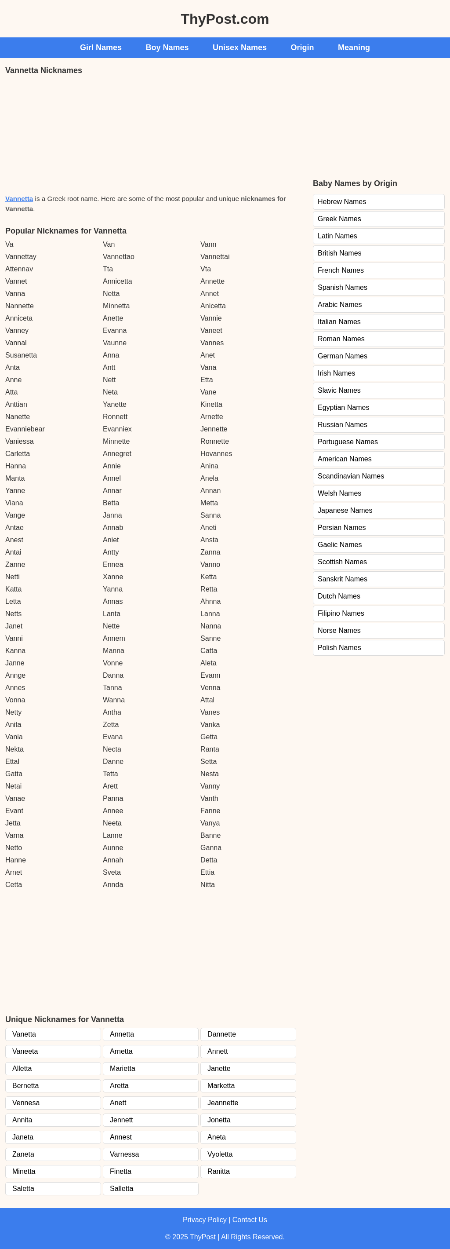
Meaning (354, 47)
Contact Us (249, 1219)
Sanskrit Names (342, 579)
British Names (340, 253)
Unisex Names (240, 47)
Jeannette (222, 1103)
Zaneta (23, 1154)
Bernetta (25, 1085)
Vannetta (19, 198)
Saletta (23, 1188)
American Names (345, 459)
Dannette (221, 1034)
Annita (22, 1120)
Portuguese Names (348, 442)
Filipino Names (341, 613)
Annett (217, 1051)
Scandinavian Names (351, 476)
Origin (302, 47)
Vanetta (24, 1034)
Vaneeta (25, 1051)
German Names (342, 356)
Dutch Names (339, 596)
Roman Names (341, 339)
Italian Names (339, 321)
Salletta (121, 1188)
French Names (341, 270)
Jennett (121, 1120)
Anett (118, 1103)
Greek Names (339, 219)
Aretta (119, 1085)
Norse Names (339, 630)
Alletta (22, 1068)
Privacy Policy (205, 1219)
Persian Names (342, 527)
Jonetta (218, 1120)
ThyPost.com (225, 19)
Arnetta (121, 1051)
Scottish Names (342, 562)
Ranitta (218, 1171)
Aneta (216, 1137)
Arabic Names (340, 304)
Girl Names (101, 47)
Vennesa (26, 1103)
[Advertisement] (71, 134)
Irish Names (336, 373)
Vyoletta (219, 1154)
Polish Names (339, 647)
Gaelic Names (340, 544)
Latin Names (337, 236)
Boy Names (167, 47)
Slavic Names (339, 390)
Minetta (23, 1171)
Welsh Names (339, 493)
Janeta (22, 1137)
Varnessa (124, 1154)
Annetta (122, 1034)
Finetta (120, 1171)
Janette (218, 1068)
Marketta (221, 1085)
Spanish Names (342, 287)
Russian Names (342, 424)
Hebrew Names (342, 201)
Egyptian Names (343, 407)
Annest (121, 1137)
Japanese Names (345, 510)
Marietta (122, 1068)
